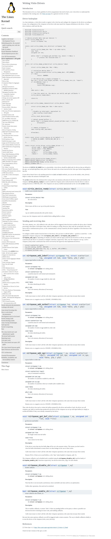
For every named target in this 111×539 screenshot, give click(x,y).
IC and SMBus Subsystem (9, 118)
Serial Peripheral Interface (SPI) (11, 116)
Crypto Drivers (6, 299)
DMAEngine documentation (10, 197)
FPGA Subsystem (7, 204)
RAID (4, 189)
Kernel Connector (7, 212)
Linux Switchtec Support (9, 262)
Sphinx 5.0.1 (76, 535)
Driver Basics (6, 62)
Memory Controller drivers (9, 227)
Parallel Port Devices (8, 150)
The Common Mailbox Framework (11, 144)
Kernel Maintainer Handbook (9, 51)
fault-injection (5, 324)
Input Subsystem (7, 103)
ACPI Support (6, 206)
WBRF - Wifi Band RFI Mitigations (12, 297)
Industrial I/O (6, 101)
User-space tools (6, 340)
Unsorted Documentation (8, 355)
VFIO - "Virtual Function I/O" (10, 270)
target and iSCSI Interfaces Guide (11, 143)
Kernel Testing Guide (7, 318)
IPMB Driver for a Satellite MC (10, 120)
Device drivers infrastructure (10, 64)
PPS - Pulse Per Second (8, 236)
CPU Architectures (6, 352)
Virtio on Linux (7, 277)
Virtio (4, 275)
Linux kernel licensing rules (9, 310)
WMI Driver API (7, 293)
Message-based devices (8, 86)
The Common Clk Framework (10, 73)
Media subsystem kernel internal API (12, 191)
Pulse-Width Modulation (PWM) (11, 154)
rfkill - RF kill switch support (10, 253)
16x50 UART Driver (8, 152)
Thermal (5, 202)
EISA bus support (7, 215)
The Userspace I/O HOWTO (10, 178)
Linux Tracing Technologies (9, 322)
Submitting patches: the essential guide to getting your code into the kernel (10, 45)
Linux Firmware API (8, 180)
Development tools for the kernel (10, 316)
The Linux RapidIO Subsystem (10, 169)
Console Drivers (7, 214)
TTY (4, 266)
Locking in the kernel (7, 307)
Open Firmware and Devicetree (10, 349)
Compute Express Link (8, 114)
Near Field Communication (9, 195)
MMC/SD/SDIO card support (10, 161)
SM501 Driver (6, 256)
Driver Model (6, 60)
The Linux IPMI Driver (8, 122)
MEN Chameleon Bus (8, 228)
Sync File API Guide (8, 264)
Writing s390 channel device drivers (12, 171)
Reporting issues (6, 338)
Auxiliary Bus (6, 208)
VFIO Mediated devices (8, 268)
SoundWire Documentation (9, 200)
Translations (4, 362)
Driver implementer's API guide (10, 58)
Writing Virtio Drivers (9, 279)
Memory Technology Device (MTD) (12, 159)
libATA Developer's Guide (9, 141)
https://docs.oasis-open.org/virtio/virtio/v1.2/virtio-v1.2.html (51, 527)
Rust (2, 329)
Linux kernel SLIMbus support (10, 199)
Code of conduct (6, 49)
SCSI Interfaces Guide (8, 139)
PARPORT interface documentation (11, 234)
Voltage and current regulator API (11, 98)
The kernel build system (8, 336)
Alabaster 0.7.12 (84, 535)
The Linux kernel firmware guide (10, 347)
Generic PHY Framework (9, 242)
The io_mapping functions (9, 219)
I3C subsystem (6, 124)
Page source (92, 535)
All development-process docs (9, 53)
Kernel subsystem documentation (10, 305)
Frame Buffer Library (8, 96)
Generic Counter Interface (9, 225)
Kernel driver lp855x (8, 210)
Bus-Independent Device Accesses (11, 75)
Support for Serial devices (9, 255)
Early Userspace (7, 68)
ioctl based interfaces (8, 66)
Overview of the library (11, 251)
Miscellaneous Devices (8, 193)
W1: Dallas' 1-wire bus (8, 167)
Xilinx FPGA (6, 280)
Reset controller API (8, 99)
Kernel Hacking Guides (7, 320)
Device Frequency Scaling (9, 130)
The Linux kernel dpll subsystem (11, 295)
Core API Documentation (8, 56)
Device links (6, 81)
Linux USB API (6, 105)
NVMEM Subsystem (8, 232)
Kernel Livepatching (7, 327)
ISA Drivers (6, 217)
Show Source (5, 369)
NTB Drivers (6, 230)
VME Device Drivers (8, 172)
